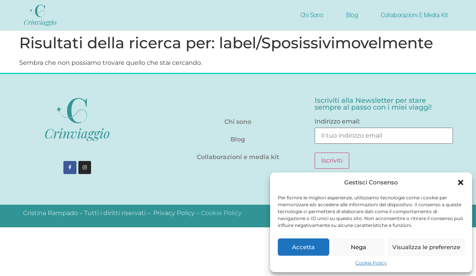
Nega (358, 247)
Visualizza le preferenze (426, 247)
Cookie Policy (371, 263)
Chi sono (311, 15)
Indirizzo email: (384, 131)
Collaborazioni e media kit (414, 15)
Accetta (303, 247)
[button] (460, 182)
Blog (352, 15)
